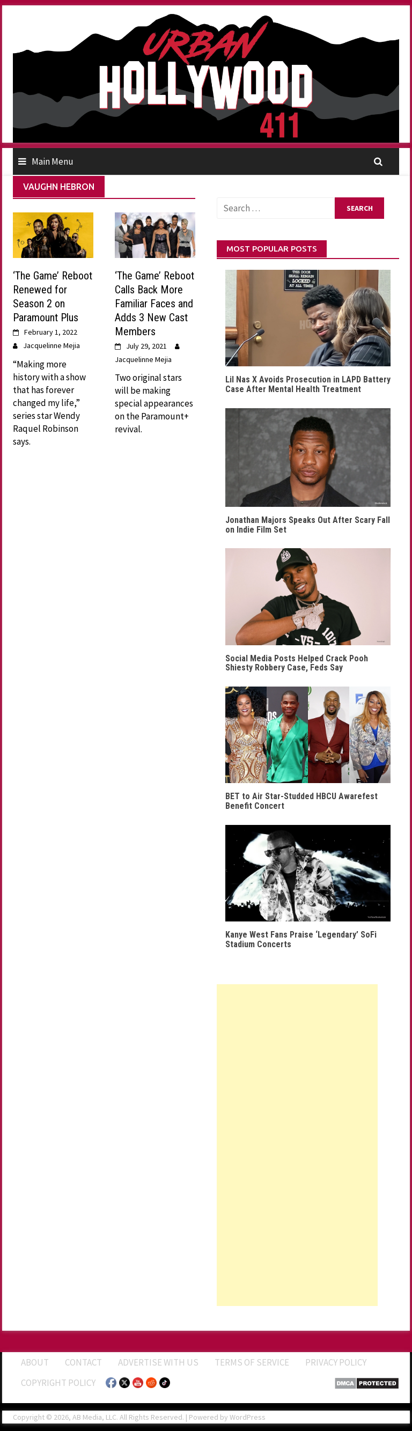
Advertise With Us (158, 1362)
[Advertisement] (297, 1145)
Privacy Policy (335, 1362)
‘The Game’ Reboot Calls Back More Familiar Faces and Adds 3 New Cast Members (154, 303)
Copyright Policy (58, 1383)
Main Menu (52, 161)
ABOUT (35, 1362)
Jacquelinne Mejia (51, 345)
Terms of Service (252, 1362)
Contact (83, 1362)
